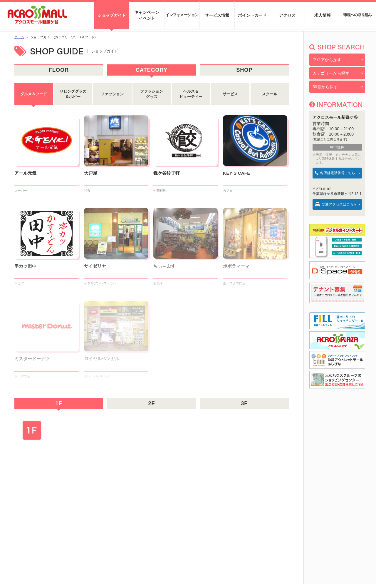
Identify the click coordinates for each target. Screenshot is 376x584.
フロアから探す (327, 59)
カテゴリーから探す (331, 73)
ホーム (19, 37)
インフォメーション (181, 15)
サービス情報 (217, 15)
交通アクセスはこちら (336, 204)
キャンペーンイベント (147, 15)
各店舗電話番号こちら (335, 173)
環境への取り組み (357, 15)
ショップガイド (112, 15)
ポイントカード (252, 15)
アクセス (287, 15)
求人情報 (322, 15)
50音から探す (325, 86)
